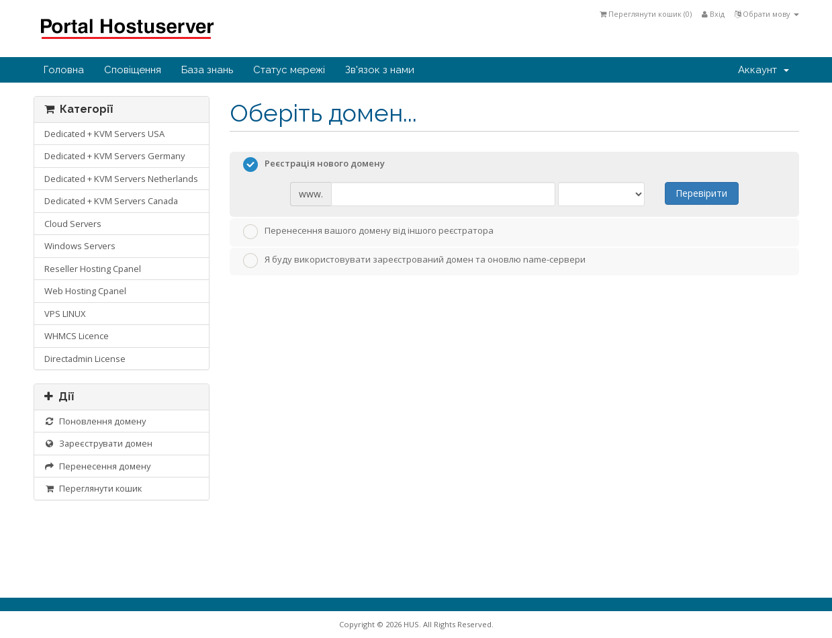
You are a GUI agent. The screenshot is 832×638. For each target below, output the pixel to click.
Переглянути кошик (93, 488)
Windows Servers (79, 246)
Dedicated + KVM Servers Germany (114, 156)
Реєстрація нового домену (314, 164)
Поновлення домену (95, 421)
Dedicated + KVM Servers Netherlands (121, 179)
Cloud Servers (72, 224)
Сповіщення (132, 70)
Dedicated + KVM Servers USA (104, 134)
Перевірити (701, 193)
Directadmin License (85, 359)
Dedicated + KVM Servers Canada (111, 201)
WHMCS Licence (76, 336)
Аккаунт (763, 70)
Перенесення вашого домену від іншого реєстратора (368, 231)
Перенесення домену (97, 466)
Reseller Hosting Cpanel (92, 269)
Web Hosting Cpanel (85, 291)
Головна (64, 70)
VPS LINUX (64, 314)
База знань (207, 70)
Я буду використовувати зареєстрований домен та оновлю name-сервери (414, 260)
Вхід (713, 14)
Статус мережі (289, 70)
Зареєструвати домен (98, 443)
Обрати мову (767, 14)
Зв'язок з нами (379, 70)
